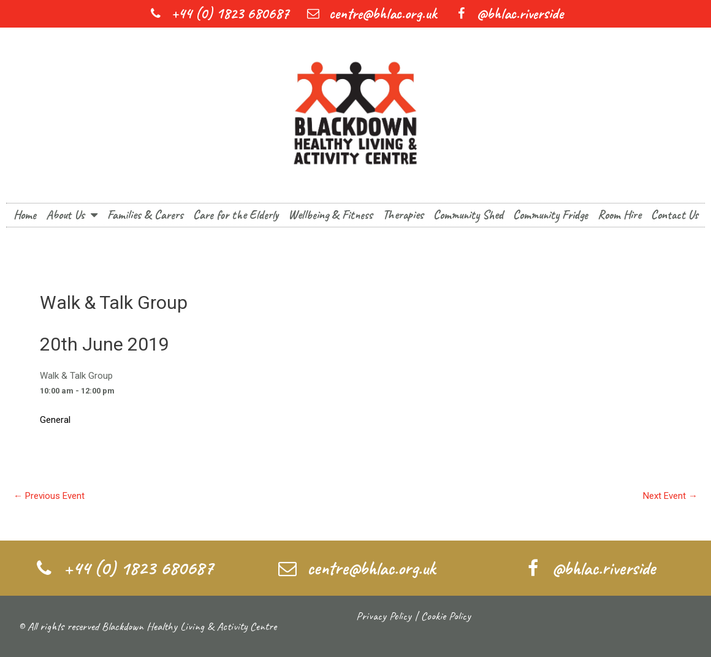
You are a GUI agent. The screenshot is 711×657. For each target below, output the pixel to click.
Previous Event (49, 496)
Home (24, 214)
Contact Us (674, 214)
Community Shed (468, 214)
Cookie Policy (446, 616)
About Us (71, 215)
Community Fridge (550, 214)
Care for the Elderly (235, 214)
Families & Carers (145, 214)
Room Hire (619, 214)
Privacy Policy (383, 616)
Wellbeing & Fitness (330, 214)
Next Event (670, 496)
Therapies (403, 214)
